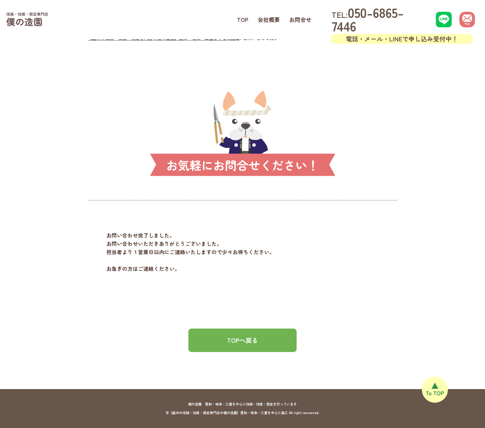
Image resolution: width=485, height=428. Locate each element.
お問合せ (300, 19)
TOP (242, 19)
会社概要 (269, 19)
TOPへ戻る (242, 340)
